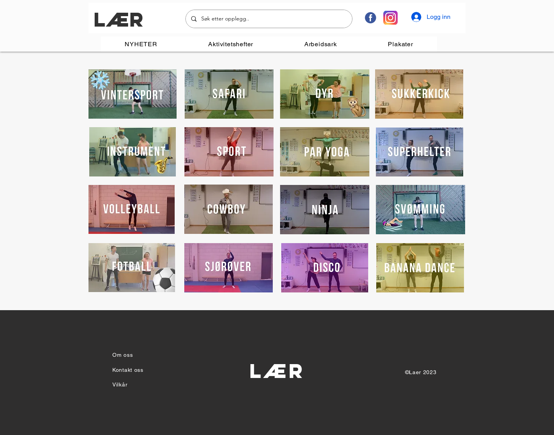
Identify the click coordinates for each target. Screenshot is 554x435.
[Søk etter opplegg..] (268, 19)
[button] (230, 44)
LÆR (118, 19)
